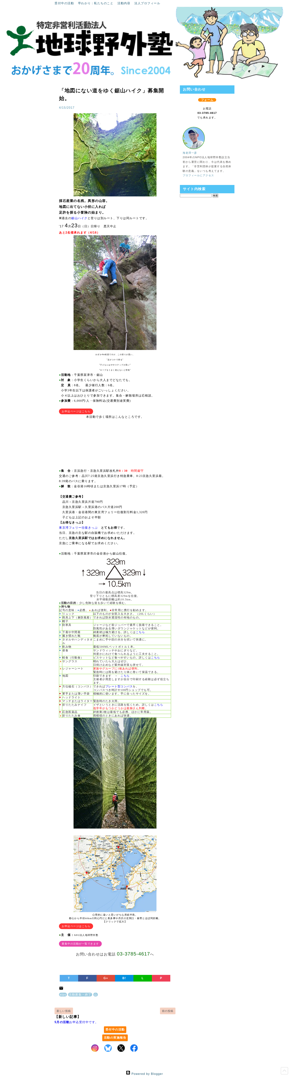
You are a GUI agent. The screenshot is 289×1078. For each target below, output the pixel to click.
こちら (140, 632)
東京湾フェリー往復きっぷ (78, 527)
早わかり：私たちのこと (96, 3)
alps (63, 994)
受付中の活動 (65, 3)
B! (124, 978)
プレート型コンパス (119, 686)
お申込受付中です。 (76, 1022)
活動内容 (124, 3)
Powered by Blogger (144, 1073)
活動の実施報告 (115, 1037)
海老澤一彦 (190, 152)
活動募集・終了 (80, 994)
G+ (106, 978)
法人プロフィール (147, 3)
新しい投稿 (64, 1010)
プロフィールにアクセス (198, 175)
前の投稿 (167, 1010)
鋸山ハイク (79, 218)
